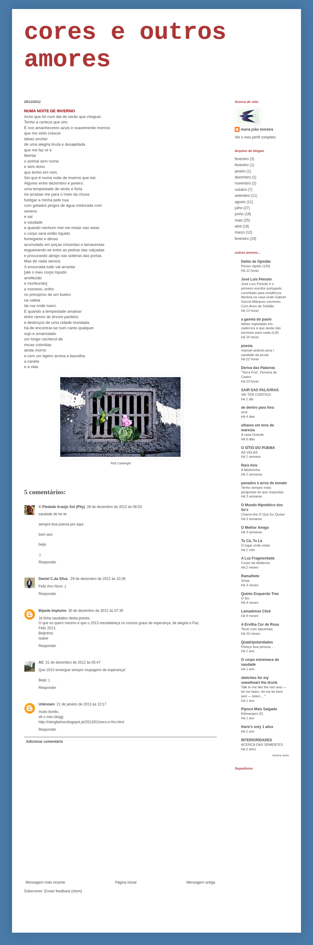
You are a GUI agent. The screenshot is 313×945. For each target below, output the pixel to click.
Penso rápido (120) (255, 266)
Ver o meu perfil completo (255, 137)
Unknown (47, 704)
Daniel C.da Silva (54, 579)
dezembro (243, 177)
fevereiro (242, 159)
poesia (247, 346)
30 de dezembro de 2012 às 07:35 (95, 611)
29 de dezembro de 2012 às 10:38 (98, 579)
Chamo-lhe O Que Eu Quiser (263, 514)
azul (244, 412)
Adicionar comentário (44, 741)
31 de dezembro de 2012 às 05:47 (73, 662)
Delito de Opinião (256, 261)
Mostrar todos (280, 755)
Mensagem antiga (201, 882)
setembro (242, 196)
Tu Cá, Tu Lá (251, 541)
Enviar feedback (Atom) (63, 891)
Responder (47, 562)
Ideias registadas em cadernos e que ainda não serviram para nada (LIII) (261, 328)
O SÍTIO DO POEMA (258, 448)
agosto (240, 202)
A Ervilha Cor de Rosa (260, 624)
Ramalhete (250, 576)
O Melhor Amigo (255, 527)
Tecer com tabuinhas (257, 629)
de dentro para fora (257, 407)
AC (41, 662)
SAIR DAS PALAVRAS (260, 390)
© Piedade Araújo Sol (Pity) (62, 507)
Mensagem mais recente (45, 882)
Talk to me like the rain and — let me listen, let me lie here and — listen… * (263, 691)
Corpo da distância (255, 563)
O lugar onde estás (255, 545)
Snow (245, 580)
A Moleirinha (250, 470)
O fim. (245, 598)
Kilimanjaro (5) (252, 713)
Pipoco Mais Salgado (259, 709)
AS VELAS (249, 452)
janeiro (240, 171)
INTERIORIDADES (256, 740)
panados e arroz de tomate (264, 483)
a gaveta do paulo (256, 319)
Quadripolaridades (257, 642)
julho (238, 208)
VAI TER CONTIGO (256, 394)
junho (239, 214)
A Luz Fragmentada (257, 558)
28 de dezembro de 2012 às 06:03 (114, 507)
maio (239, 220)
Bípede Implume (53, 611)
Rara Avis (249, 465)
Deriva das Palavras (258, 368)
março (240, 232)
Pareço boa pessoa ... (257, 647)
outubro (241, 189)
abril (238, 226)
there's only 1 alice (257, 727)
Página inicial (126, 882)
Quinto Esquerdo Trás (260, 594)
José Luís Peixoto (256, 279)
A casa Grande (252, 434)
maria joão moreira (257, 129)
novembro (243, 183)
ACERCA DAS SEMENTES (262, 744)
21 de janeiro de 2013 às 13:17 (81, 704)
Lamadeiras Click (256, 611)
